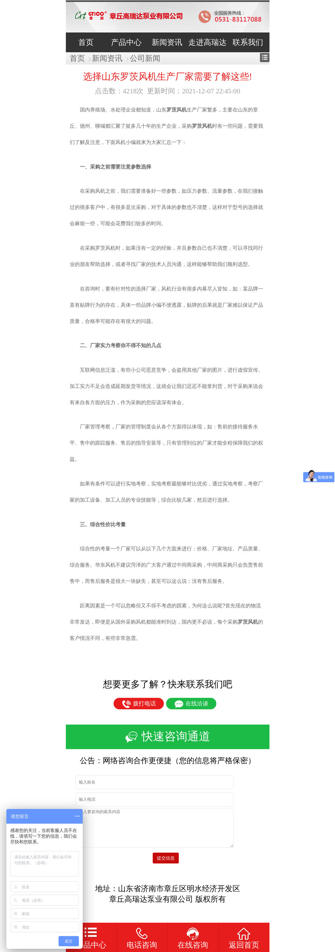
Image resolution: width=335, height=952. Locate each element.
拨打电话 (139, 704)
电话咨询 (142, 945)
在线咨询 (193, 945)
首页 (77, 58)
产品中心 (91, 945)
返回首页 (244, 945)
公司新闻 (145, 58)
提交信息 (168, 858)
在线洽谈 (191, 704)
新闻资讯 (107, 58)
